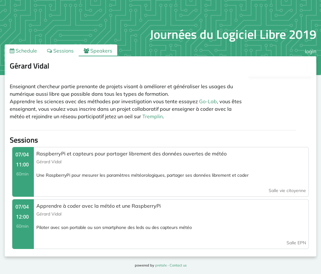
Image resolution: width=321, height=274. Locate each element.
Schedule (23, 51)
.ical (300, 67)
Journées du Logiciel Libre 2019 (233, 34)
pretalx (161, 265)
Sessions (60, 51)
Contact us (178, 265)
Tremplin (152, 116)
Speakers (98, 51)
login (310, 51)
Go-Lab (208, 101)
